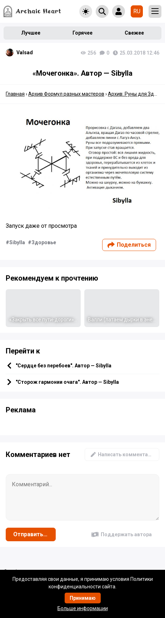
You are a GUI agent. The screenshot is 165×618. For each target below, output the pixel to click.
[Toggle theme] (85, 11)
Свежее (134, 33)
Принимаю (83, 598)
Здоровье (43, 242)
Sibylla (17, 242)
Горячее (82, 33)
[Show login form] (118, 11)
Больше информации (83, 608)
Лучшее (30, 33)
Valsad (24, 52)
